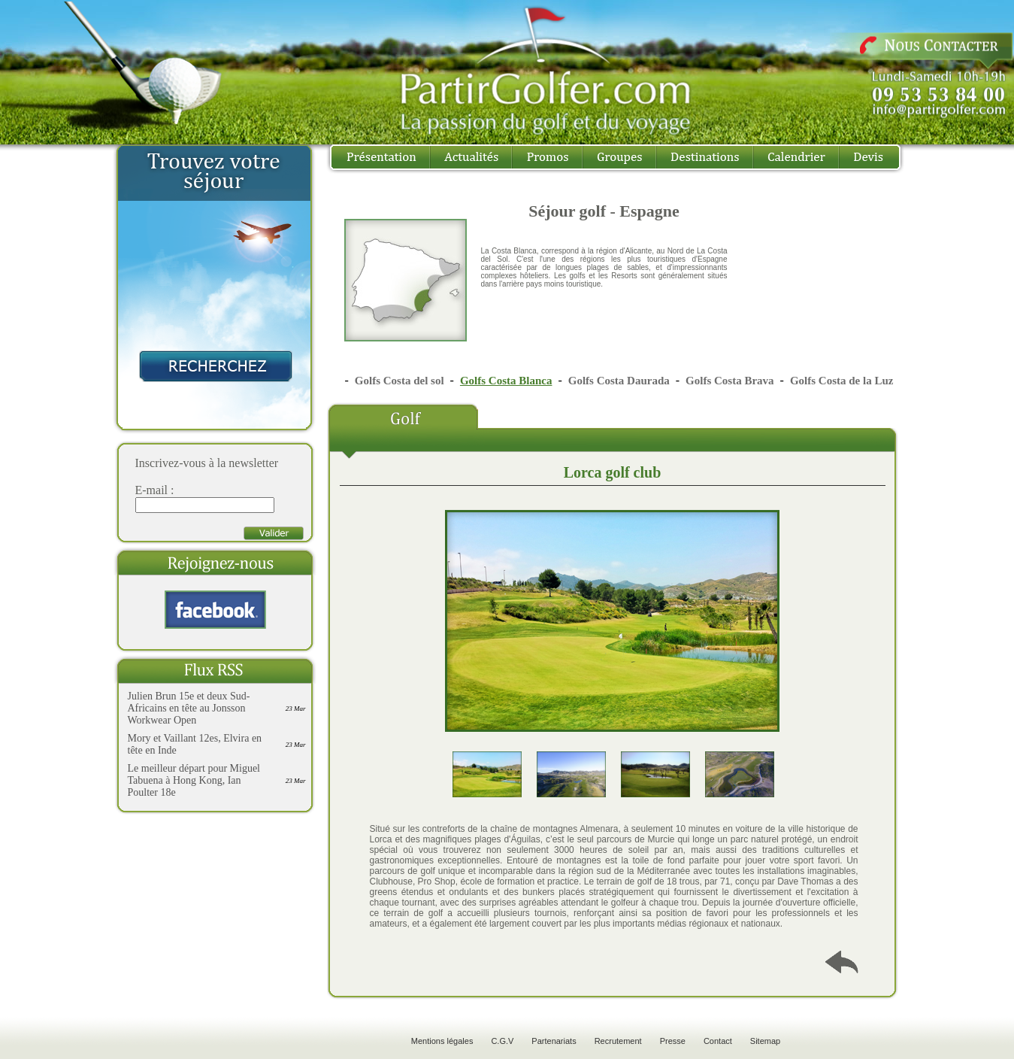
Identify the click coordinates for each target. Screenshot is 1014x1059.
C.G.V (502, 1040)
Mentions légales (442, 1040)
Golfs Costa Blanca (506, 381)
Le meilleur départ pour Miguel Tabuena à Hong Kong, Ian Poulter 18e (194, 780)
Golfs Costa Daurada (619, 381)
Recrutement (618, 1040)
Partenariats (553, 1040)
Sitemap (765, 1040)
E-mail (151, 490)
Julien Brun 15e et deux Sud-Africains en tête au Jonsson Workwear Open (189, 708)
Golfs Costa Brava (730, 381)
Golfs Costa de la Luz (842, 381)
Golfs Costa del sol (399, 381)
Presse (673, 1040)
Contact (718, 1040)
